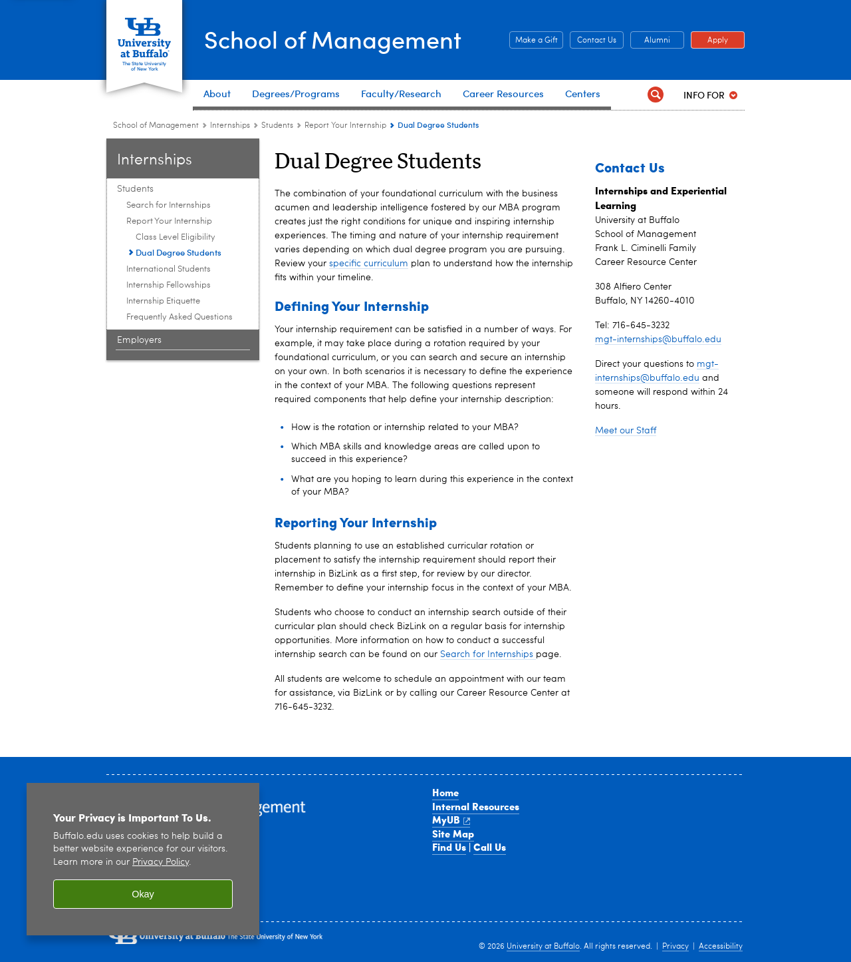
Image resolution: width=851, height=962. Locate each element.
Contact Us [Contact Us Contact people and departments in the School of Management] (593, 40)
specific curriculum (368, 263)
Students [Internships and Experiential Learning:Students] (277, 126)
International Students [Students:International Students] (168, 269)
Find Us (449, 847)
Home (445, 792)
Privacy (675, 947)
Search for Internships (488, 654)
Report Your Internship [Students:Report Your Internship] (345, 126)
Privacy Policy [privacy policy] (160, 862)
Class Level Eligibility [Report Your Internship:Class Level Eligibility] (175, 237)
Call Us (489, 847)
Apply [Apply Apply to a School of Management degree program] (709, 40)
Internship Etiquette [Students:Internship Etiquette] (163, 301)
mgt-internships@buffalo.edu (658, 339)
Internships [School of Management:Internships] (230, 126)
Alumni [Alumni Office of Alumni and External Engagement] (650, 40)
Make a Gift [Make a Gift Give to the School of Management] (533, 40)
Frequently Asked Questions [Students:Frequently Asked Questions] (179, 317)
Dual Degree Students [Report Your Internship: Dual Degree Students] (178, 252)
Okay (143, 894)
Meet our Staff (625, 430)
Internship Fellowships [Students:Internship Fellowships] (168, 285)
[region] (143, 859)
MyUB (451, 819)
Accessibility (721, 947)
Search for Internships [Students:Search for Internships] (168, 205)
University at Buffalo (543, 947)
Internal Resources (475, 806)
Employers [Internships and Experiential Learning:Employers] (139, 340)
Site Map (453, 833)
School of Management (332, 38)
